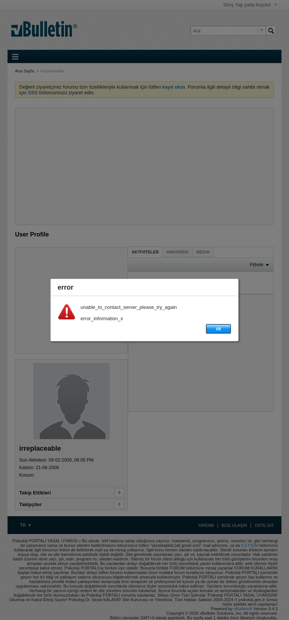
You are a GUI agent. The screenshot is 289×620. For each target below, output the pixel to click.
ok (218, 328)
